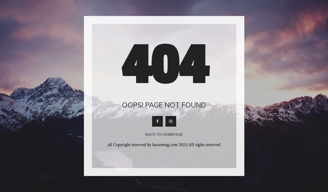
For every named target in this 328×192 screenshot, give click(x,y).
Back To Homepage (164, 134)
